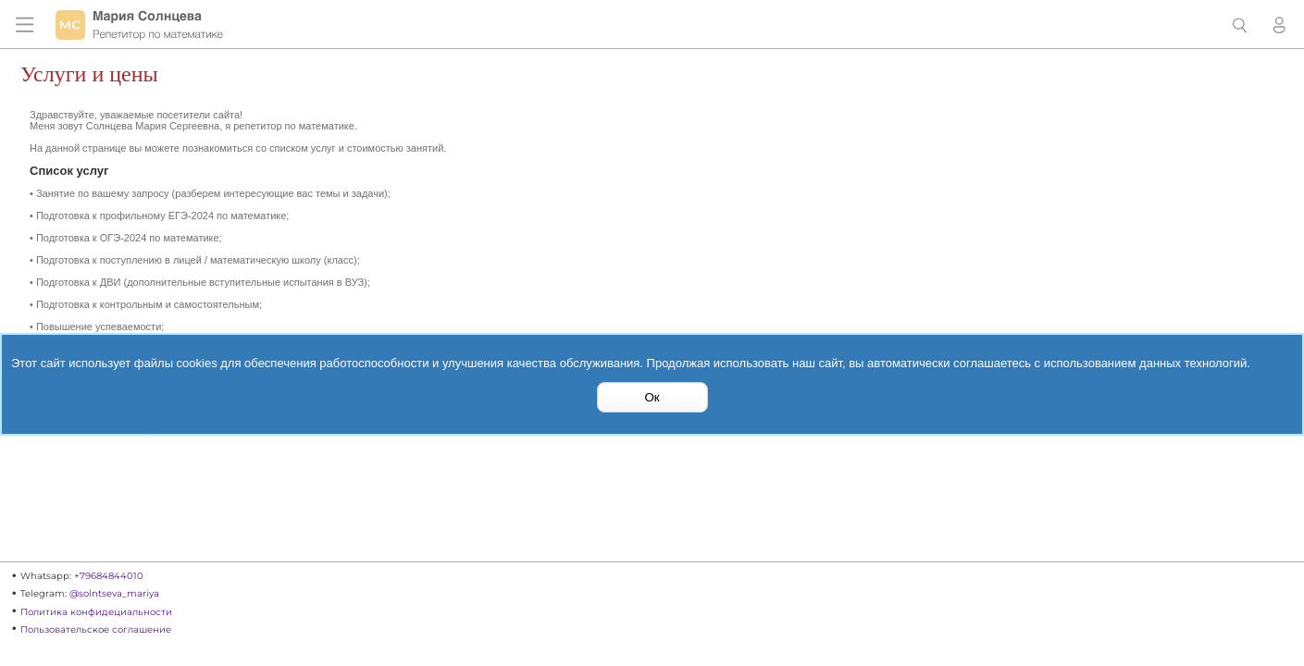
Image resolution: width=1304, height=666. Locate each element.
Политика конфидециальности (96, 612)
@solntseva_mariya (114, 593)
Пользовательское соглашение (95, 629)
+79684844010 (108, 576)
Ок (651, 397)
